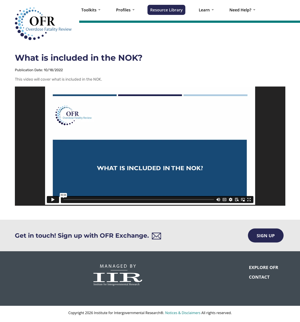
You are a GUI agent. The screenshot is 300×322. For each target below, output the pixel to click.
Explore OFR (263, 267)
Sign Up (266, 235)
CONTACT (259, 277)
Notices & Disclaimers (183, 312)
